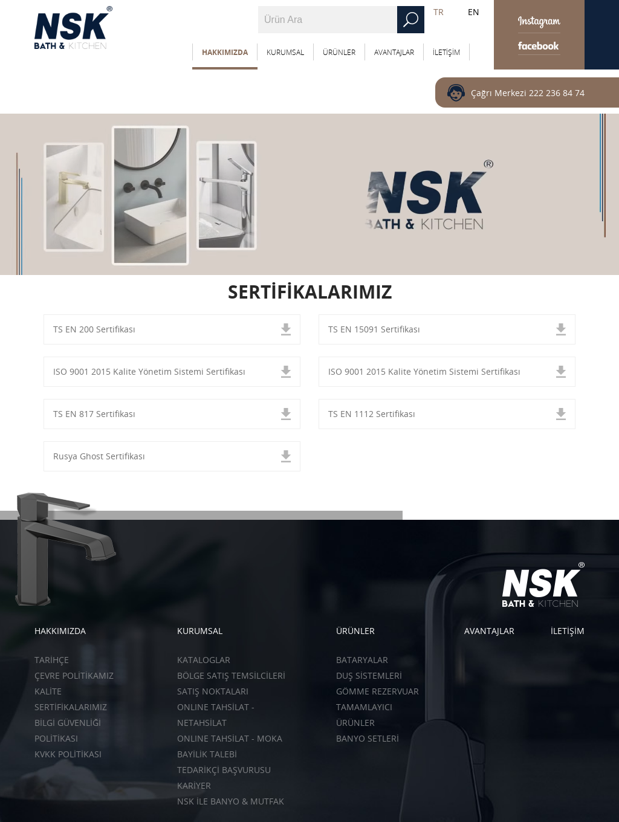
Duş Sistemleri (369, 675)
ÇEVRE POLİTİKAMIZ (74, 675)
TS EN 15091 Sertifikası (374, 329)
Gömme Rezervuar (377, 691)
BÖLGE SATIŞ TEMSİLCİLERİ (231, 675)
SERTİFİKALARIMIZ (70, 707)
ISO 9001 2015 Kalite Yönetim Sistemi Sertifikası (149, 371)
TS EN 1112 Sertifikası (371, 413)
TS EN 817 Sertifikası (94, 413)
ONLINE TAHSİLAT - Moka (229, 738)
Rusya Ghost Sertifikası (99, 456)
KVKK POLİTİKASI (68, 754)
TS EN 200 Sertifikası (94, 329)
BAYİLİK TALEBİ (207, 754)
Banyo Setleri (367, 738)
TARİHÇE (51, 659)
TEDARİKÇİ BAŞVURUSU (224, 769)
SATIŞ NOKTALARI (212, 691)
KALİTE (48, 691)
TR (438, 12)
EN (473, 12)
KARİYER (194, 785)
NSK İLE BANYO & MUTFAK (230, 801)
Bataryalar (362, 659)
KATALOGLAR (203, 659)
